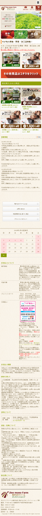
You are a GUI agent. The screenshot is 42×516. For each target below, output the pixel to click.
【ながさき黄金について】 (10, 144)
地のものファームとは (20, 204)
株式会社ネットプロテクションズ (29, 343)
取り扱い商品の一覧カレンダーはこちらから (18, 50)
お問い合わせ (21, 209)
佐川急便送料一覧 (19, 420)
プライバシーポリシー (20, 219)
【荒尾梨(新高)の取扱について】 (12, 171)
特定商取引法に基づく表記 (20, 214)
